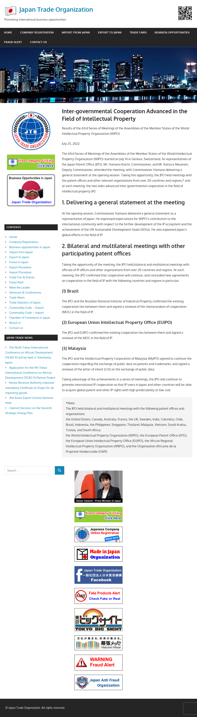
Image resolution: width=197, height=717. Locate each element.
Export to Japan (110, 32)
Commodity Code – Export (26, 307)
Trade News (17, 297)
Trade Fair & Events (21, 277)
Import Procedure (20, 272)
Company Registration (37, 32)
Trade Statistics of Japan (25, 302)
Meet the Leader (19, 287)
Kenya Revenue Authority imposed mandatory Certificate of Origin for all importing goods (29, 388)
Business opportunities (172, 32)
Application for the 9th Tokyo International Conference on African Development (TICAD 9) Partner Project (30, 373)
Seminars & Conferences (25, 292)
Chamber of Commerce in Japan (29, 317)
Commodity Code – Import (26, 312)
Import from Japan (76, 32)
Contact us (38, 42)
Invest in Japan (18, 262)
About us (15, 322)
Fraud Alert (13, 42)
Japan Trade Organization (56, 9)
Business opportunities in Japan (29, 247)
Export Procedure (20, 267)
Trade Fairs (138, 32)
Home (8, 32)
